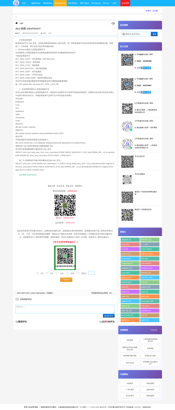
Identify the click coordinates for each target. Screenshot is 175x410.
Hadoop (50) (146, 287)
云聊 (114, 3)
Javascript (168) (147, 301)
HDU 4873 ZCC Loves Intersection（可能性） (35, 293)
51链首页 (130, 383)
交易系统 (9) (145, 311)
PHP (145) (145, 296)
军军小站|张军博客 (31, 407)
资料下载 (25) (126, 311)
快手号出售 (130, 363)
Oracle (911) (126, 254)
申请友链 (153, 330)
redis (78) (125, 296)
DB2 (21, 23)
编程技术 (35, 3)
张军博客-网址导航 (129, 356)
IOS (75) (144, 282)
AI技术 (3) (145, 320)
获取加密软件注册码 (48, 407)
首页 (24, 3)
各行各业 (96, 3)
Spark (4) (144, 292)
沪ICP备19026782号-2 (116, 407)
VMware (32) (146, 273)
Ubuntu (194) (126, 277)
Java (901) (125, 244)
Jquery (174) (126, 301)
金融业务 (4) (126, 240)
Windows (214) (146, 268)
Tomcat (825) (146, 263)
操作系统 (72, 3)
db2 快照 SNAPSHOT (28, 175)
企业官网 (125, 3)
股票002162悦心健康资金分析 (129, 348)
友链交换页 (150, 396)
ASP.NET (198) (147, 277)
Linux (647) (125, 273)
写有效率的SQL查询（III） (102, 293)
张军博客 (130, 340)
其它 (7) (144, 315)
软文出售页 (130, 396)
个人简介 (83, 407)
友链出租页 (150, 389)
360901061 (146, 407)
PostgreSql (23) (127, 263)
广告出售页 (130, 389)
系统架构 (47, 3)
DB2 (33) (144, 259)
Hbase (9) (125, 292)
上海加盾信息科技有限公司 (150, 340)
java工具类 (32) (127, 315)
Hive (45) (124, 287)
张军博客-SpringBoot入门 (150, 363)
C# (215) (124, 249)
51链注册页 (150, 383)
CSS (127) (145, 306)
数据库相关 (60, 3)
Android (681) (126, 282)
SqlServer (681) (147, 254)
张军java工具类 (150, 356)
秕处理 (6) (125, 320)
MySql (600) (126, 259)
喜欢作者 (66, 280)
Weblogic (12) (126, 268)
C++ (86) (144, 244)
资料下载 (84, 3)
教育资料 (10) (146, 240)
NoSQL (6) (125, 306)
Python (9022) (146, 249)
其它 (106, 3)
